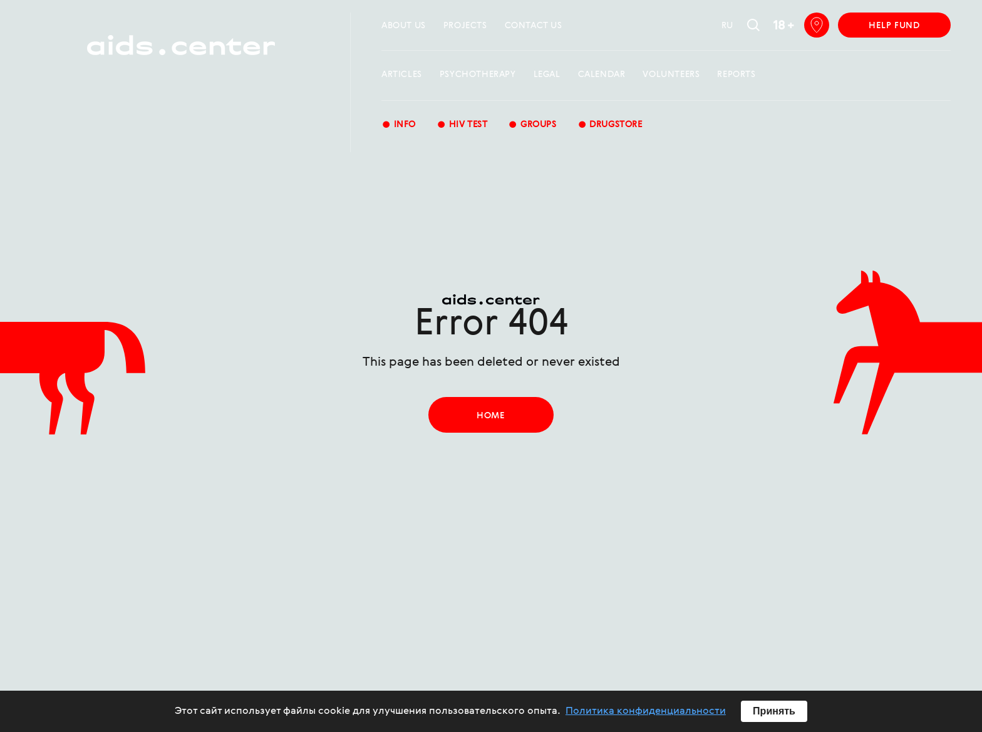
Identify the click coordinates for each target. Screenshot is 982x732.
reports (736, 74)
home (491, 415)
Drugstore (610, 125)
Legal (547, 74)
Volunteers (671, 74)
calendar (602, 74)
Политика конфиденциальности (646, 711)
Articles (401, 74)
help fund (894, 25)
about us (403, 25)
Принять (774, 711)
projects (465, 25)
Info (398, 125)
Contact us (533, 25)
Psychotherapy (478, 74)
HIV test (462, 125)
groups (532, 125)
